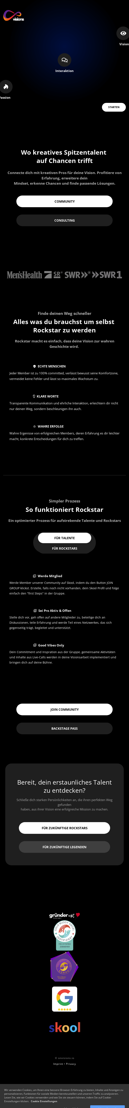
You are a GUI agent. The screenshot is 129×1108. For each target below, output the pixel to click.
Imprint (58, 1064)
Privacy (71, 1064)
